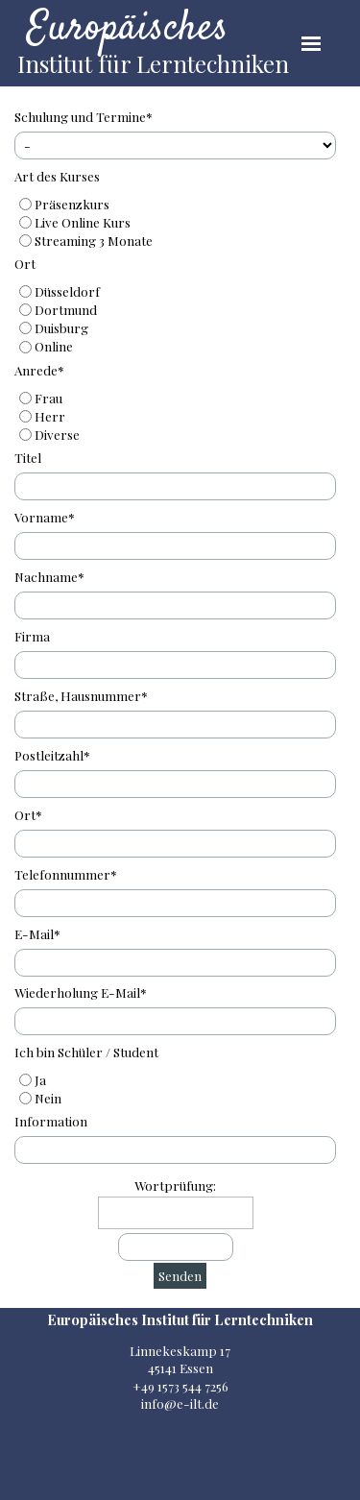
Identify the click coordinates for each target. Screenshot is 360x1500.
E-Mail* (37, 934)
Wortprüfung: (175, 1185)
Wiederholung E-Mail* (80, 992)
